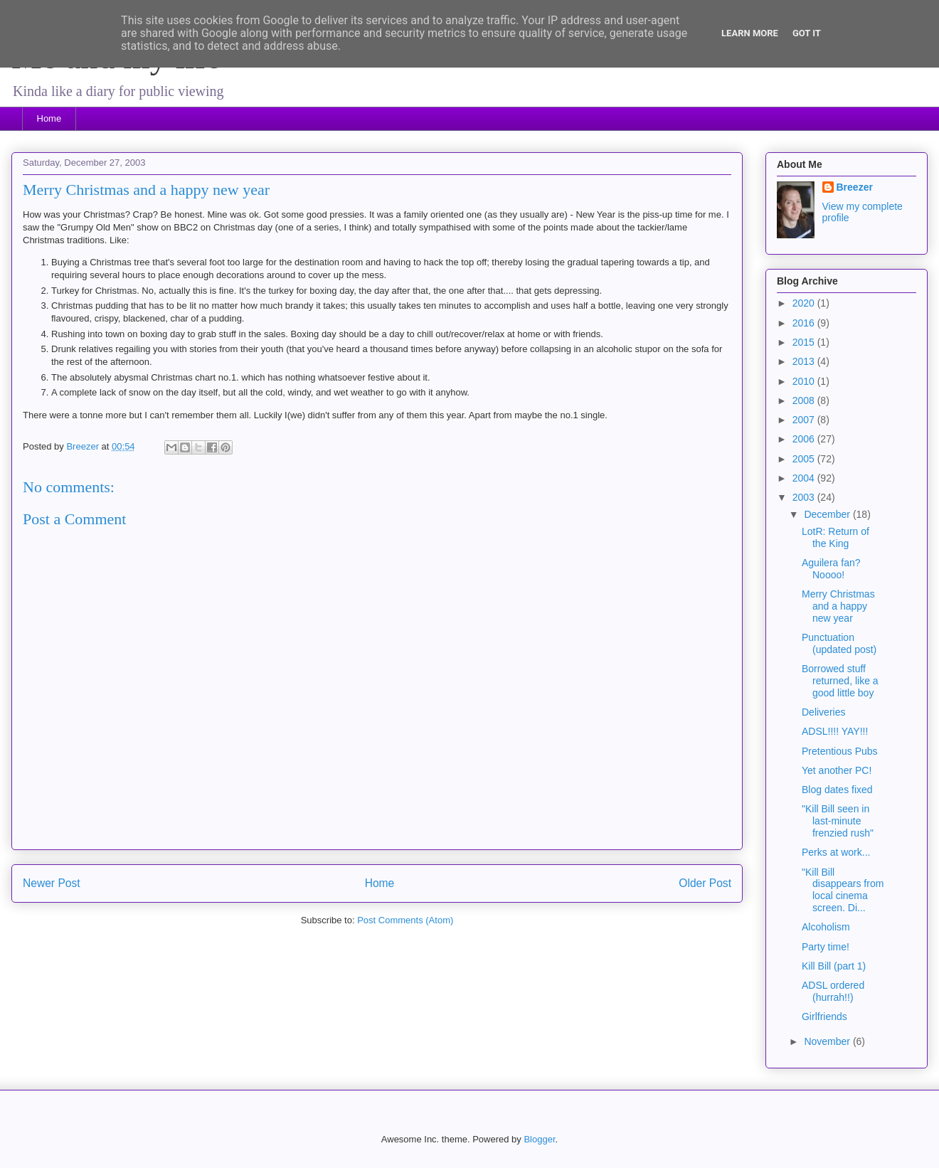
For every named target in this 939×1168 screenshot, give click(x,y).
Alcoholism (826, 927)
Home (49, 118)
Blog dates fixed (837, 789)
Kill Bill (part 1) (834, 966)
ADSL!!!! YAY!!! (835, 731)
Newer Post (51, 883)
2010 (804, 381)
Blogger (539, 1139)
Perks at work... (836, 852)
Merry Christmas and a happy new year (838, 606)
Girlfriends (824, 1016)
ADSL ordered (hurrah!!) (833, 991)
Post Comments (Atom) (405, 920)
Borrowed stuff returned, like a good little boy (840, 681)
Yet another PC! (836, 770)
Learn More (749, 33)
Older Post (705, 883)
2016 (804, 323)
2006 (804, 439)
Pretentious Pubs (840, 751)
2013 (804, 361)
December (828, 514)
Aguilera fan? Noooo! (831, 568)
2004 (804, 478)
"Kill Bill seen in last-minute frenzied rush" (838, 821)
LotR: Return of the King (835, 537)
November (828, 1041)
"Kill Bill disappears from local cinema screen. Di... (843, 889)
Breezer (855, 187)
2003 (804, 497)
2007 (804, 419)
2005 (804, 458)
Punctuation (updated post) (839, 643)
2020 (804, 303)
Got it (806, 33)
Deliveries (823, 712)
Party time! (825, 946)
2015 (804, 342)
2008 (804, 400)
